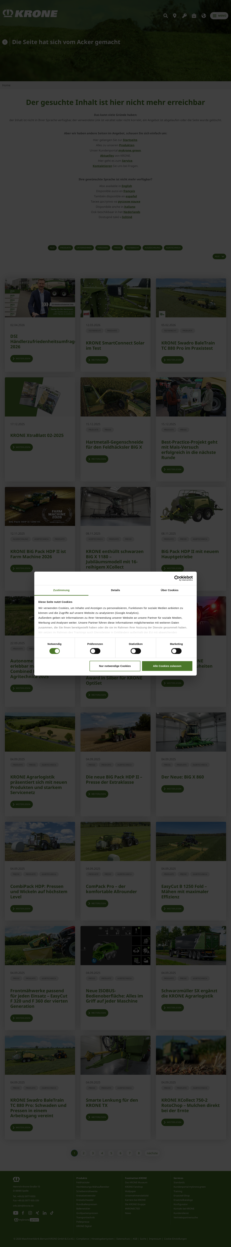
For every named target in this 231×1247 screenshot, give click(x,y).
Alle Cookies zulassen (167, 665)
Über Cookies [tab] (169, 589)
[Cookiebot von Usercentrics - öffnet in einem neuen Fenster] (177, 578)
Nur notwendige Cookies (115, 665)
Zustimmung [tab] (61, 589)
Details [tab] (115, 589)
